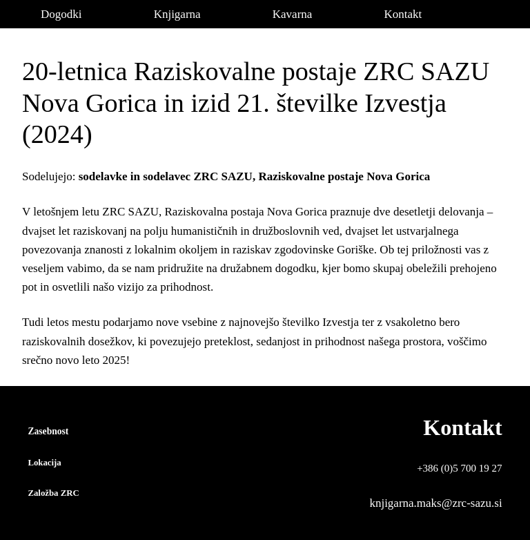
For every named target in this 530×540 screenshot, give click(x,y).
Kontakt (462, 427)
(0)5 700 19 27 (471, 468)
